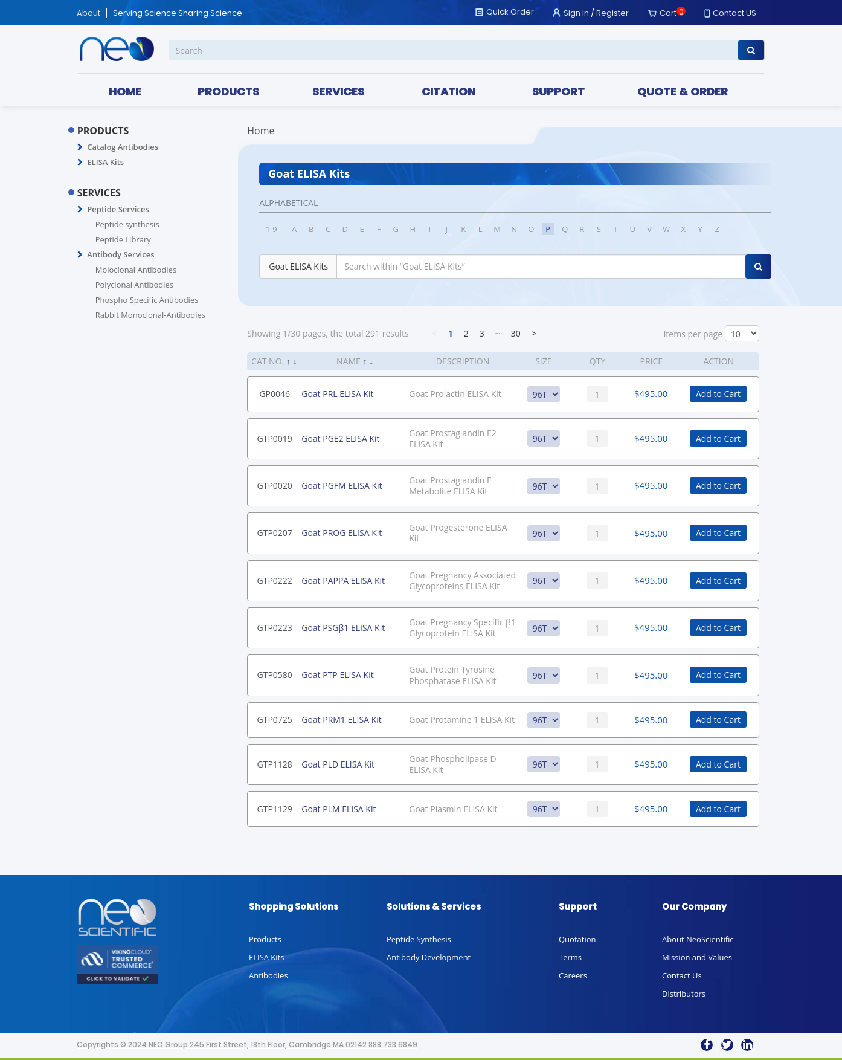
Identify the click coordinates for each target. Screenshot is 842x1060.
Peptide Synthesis (419, 939)
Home (260, 130)
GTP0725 (274, 719)
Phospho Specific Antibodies (147, 299)
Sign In (576, 13)
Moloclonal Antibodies (135, 269)
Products (265, 939)
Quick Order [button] (510, 12)
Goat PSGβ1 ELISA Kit (343, 627)
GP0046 (274, 393)
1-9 (271, 229)
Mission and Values (697, 957)
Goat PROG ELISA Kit (341, 532)
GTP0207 (274, 532)
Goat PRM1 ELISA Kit (341, 719)
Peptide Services (118, 209)
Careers (573, 975)
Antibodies (268, 975)
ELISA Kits (105, 162)
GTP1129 (274, 809)
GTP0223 (274, 627)
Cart (668, 13)
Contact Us (682, 975)
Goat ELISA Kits (298, 266)
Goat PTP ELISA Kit (337, 674)
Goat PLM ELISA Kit (338, 809)
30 (516, 333)
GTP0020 (274, 485)
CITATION (448, 91)
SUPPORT (558, 91)
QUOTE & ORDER (682, 91)
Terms (570, 957)
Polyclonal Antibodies (134, 284)
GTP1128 (274, 764)
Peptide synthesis (127, 224)
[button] (80, 147)
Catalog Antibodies (122, 146)
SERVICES (338, 91)
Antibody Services (120, 254)
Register (612, 13)
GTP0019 (274, 438)
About (88, 13)
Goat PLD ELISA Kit (337, 764)
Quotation (577, 939)
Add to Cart (718, 393)
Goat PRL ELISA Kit (337, 393)
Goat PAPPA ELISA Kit (343, 580)
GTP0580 (274, 674)
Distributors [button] (683, 993)
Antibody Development (429, 957)
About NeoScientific (698, 939)
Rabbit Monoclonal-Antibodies (150, 314)
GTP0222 (274, 580)
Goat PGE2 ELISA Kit (340, 438)
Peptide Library (123, 239)
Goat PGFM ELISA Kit (341, 485)
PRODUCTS (228, 91)
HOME (125, 91)
